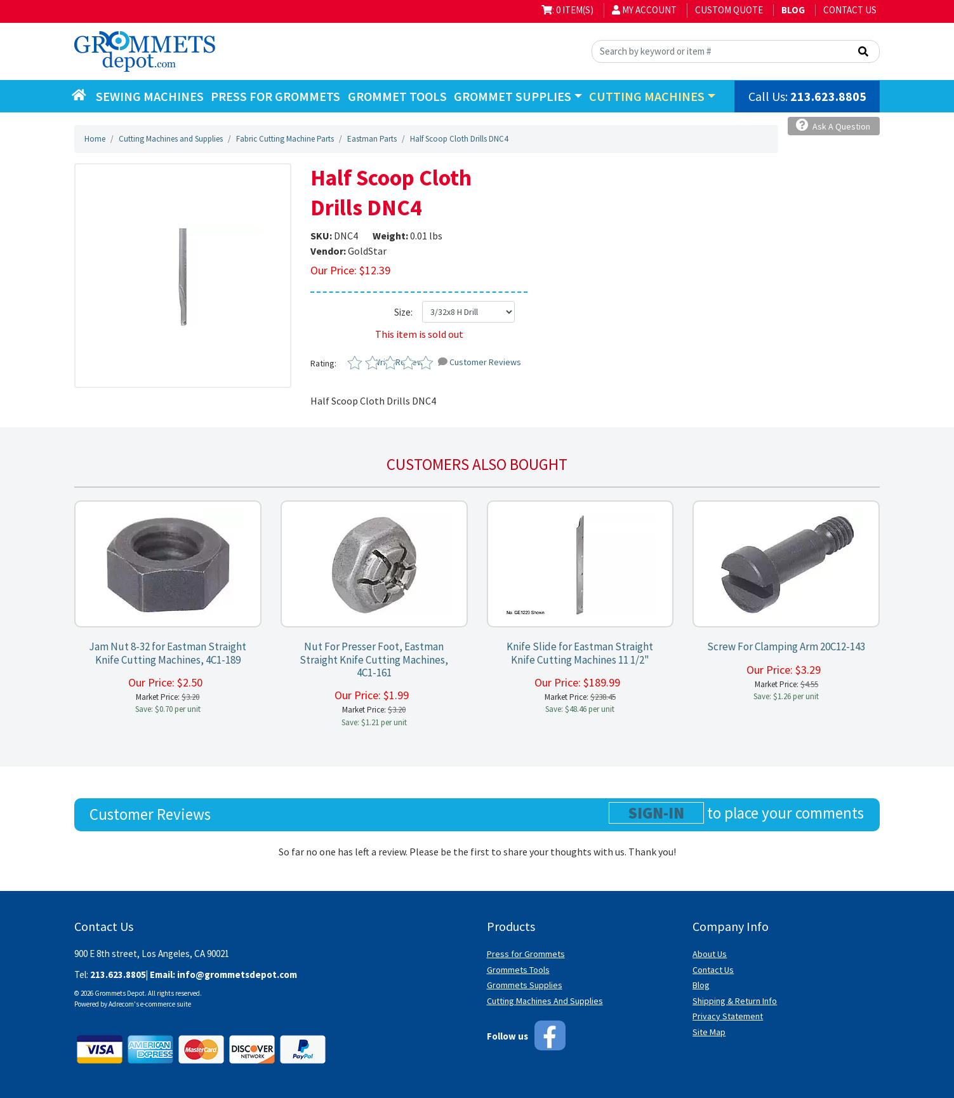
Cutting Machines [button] (647, 96)
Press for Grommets (526, 954)
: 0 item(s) (567, 10)
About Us (709, 954)
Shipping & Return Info (734, 1001)
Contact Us (850, 10)
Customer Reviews (479, 362)
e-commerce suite (165, 1004)
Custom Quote (729, 10)
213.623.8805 (828, 96)
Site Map (708, 1032)
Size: (403, 312)
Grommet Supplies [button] (512, 96)
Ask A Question (833, 125)
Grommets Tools (518, 969)
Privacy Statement (727, 1016)
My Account (644, 10)
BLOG (793, 10)
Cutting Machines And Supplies (545, 1001)
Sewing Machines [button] (150, 96)
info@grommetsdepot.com (237, 974)
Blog (701, 985)
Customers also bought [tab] (477, 464)
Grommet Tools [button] (397, 96)
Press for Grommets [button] (275, 96)
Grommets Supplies (524, 985)
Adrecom (121, 1004)
